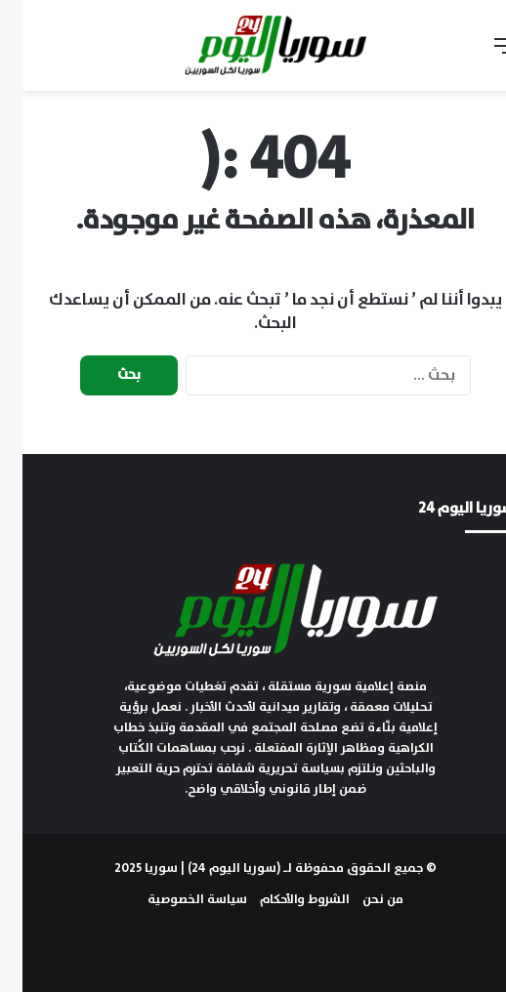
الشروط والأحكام (282, 899)
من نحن (360, 899)
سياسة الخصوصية (175, 899)
